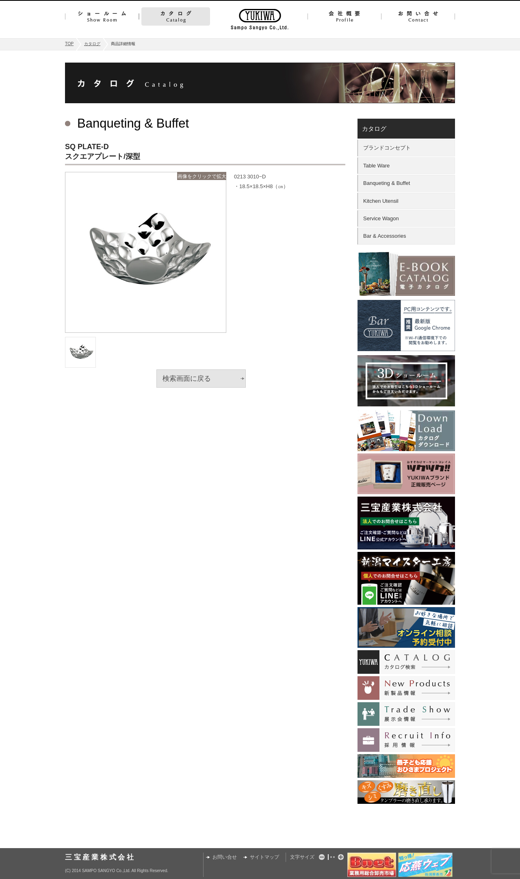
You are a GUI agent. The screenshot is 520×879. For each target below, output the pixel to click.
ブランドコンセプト (387, 148)
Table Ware (376, 166)
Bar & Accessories (384, 236)
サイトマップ (264, 857)
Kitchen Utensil (381, 201)
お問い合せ (418, 16)
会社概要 (344, 16)
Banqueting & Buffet (386, 183)
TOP (69, 43)
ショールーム (102, 16)
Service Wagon (381, 218)
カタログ (175, 16)
